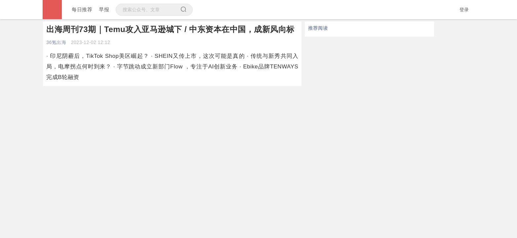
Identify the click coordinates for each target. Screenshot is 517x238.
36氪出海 (56, 42)
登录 (464, 9)
